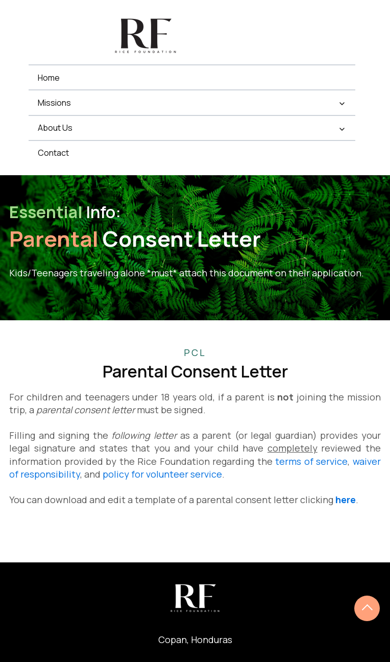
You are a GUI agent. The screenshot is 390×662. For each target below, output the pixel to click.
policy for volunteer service (162, 474)
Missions (54, 102)
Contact (53, 152)
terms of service (311, 461)
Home (49, 77)
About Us (55, 127)
